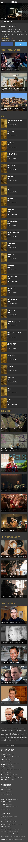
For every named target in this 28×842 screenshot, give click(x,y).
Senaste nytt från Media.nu (10, 50)
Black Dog (2, 752)
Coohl (2, 826)
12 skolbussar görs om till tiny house (7, 828)
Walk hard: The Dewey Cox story (6, 799)
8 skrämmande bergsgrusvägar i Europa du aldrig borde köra (11, 833)
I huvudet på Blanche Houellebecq (7, 756)
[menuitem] (2, 745)
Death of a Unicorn (4, 766)
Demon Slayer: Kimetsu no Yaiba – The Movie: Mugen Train (10, 769)
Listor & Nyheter (6, 411)
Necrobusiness (3, 794)
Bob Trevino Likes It (4, 754)
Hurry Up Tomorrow (4, 776)
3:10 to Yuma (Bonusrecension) (6, 806)
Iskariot (2, 809)
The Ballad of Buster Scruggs (7, 33)
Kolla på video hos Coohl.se (10, 537)
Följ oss (2, 823)
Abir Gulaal (3, 764)
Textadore (2, 834)
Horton (2, 796)
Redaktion (3, 819)
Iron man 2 (3, 36)
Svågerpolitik (3, 839)
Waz (1, 787)
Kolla (2, 831)
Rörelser (2, 757)
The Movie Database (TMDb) (6, 734)
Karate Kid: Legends (4, 781)
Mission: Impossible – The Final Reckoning (8, 777)
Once (2, 792)
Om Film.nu (3, 816)
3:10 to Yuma (3, 804)
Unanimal (2, 759)
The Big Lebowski (18, 34)
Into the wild (3, 801)
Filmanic (2, 824)
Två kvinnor (3, 789)
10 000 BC (2, 802)
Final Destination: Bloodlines (6, 774)
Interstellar (9, 34)
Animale (2, 772)
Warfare (2, 761)
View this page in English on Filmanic (8, 26)
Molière (2, 791)
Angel (2, 797)
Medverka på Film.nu (4, 821)
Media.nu (2, 836)
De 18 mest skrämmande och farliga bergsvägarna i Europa (10, 829)
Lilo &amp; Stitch (4, 779)
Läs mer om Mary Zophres (7, 38)
